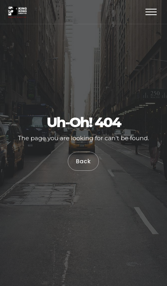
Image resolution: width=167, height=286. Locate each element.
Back (83, 161)
